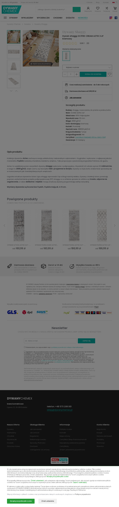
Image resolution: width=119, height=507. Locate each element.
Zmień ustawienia (47, 501)
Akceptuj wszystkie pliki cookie (21, 501)
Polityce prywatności (83, 494)
